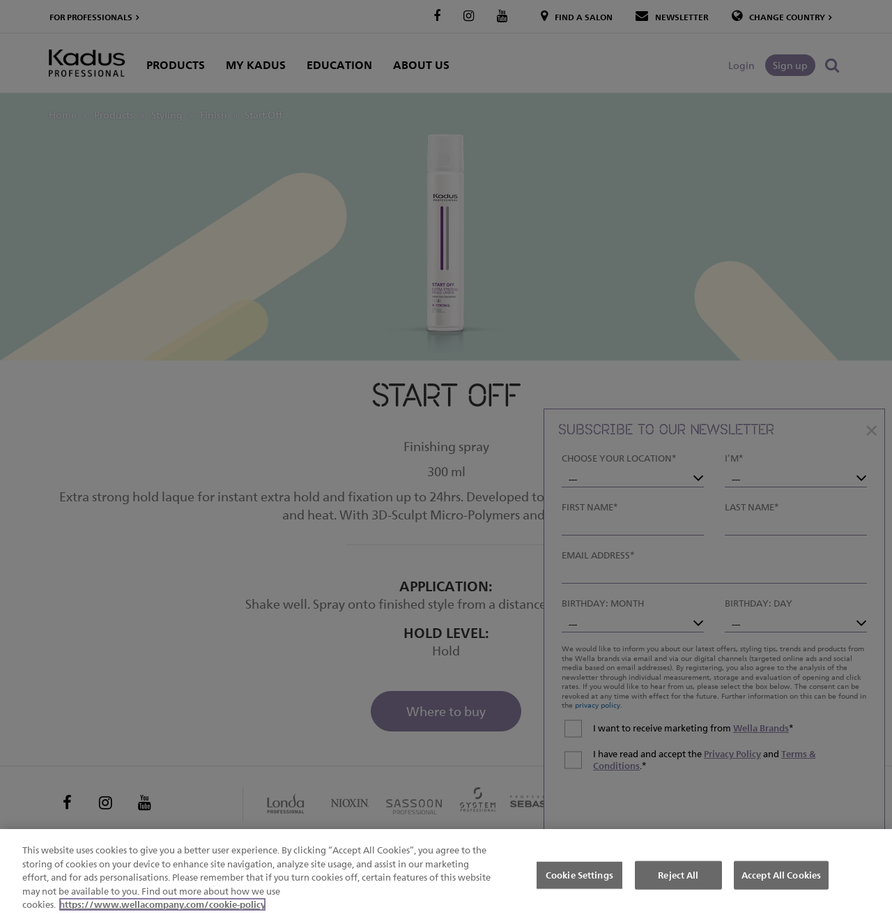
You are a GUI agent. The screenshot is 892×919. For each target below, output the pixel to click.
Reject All (678, 875)
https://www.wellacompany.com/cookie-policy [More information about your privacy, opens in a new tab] (162, 905)
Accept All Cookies (781, 875)
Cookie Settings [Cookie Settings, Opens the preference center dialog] (579, 875)
